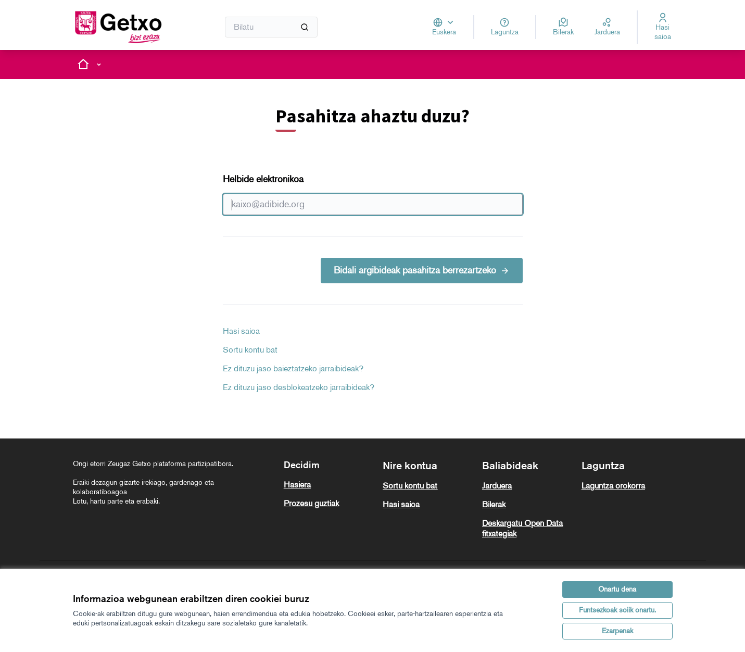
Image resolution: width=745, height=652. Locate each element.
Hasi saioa (241, 331)
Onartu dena (617, 589)
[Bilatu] (271, 27)
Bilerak (494, 504)
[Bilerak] (563, 27)
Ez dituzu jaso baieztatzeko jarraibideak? (293, 368)
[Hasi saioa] (662, 27)
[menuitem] (329, 485)
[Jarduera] (607, 27)
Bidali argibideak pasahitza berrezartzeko (422, 270)
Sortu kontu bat (250, 350)
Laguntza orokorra (613, 486)
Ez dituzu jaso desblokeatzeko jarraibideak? (298, 387)
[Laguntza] (505, 27)
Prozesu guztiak (311, 503)
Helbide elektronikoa (373, 194)
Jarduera (497, 486)
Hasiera (297, 485)
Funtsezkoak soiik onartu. (617, 610)
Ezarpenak (617, 630)
